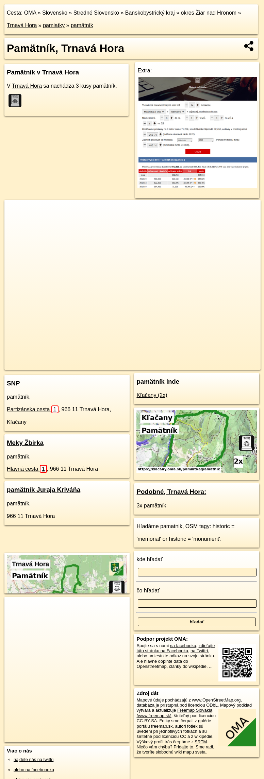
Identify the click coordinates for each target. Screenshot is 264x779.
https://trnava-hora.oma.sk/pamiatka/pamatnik (219, 364)
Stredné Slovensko (96, 13)
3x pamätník (151, 505)
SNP (13, 383)
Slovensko (54, 13)
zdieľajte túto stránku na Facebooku (175, 648)
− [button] (16, 222)
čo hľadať (148, 590)
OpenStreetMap (120, 364)
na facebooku (183, 645)
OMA (30, 13)
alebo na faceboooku (34, 769)
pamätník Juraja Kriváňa (43, 489)
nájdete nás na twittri (33, 759)
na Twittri (199, 650)
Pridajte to (183, 746)
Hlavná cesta (27, 469)
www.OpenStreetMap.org (216, 700)
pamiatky (54, 25)
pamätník (82, 25)
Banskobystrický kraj (150, 13)
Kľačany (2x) (151, 395)
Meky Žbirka (25, 442)
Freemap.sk (156, 364)
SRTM (201, 741)
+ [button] (16, 211)
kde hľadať (149, 559)
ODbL (211, 705)
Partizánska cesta (33, 409)
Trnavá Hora (22, 25)
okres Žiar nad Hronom (208, 13)
